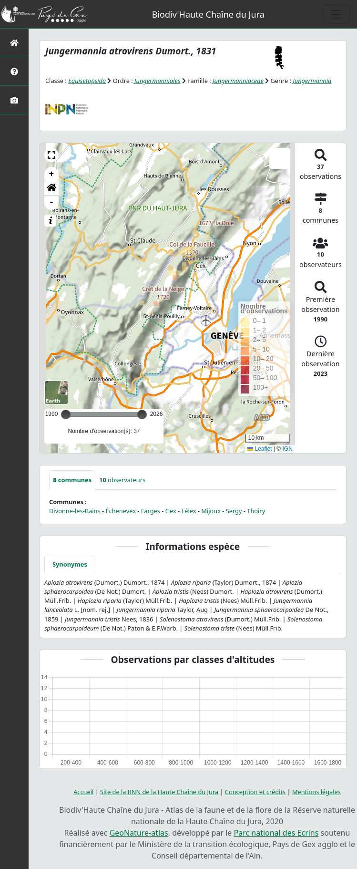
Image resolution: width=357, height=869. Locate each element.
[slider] (142, 414)
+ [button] (51, 174)
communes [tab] (72, 480)
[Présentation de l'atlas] (14, 71)
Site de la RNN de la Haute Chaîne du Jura (159, 791)
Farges (150, 511)
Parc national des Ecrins (276, 833)
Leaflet (259, 448)
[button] (51, 155)
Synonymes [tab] (69, 564)
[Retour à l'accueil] (14, 43)
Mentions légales (316, 791)
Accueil (83, 791)
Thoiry (256, 511)
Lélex (189, 511)
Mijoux (211, 511)
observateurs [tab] (122, 480)
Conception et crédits (255, 791)
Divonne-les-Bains (75, 511)
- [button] (51, 202)
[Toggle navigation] (336, 14)
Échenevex (120, 511)
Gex (170, 511)
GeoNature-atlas (139, 833)
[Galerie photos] (14, 100)
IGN (287, 448)
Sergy (234, 511)
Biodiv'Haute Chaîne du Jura (208, 14)
